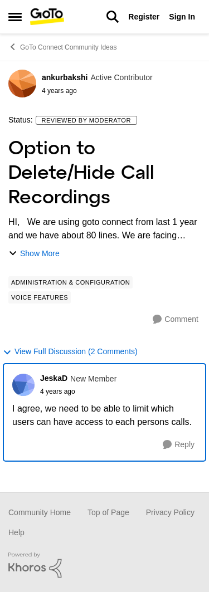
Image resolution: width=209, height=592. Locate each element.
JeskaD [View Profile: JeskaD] (53, 378)
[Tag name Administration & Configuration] (70, 282)
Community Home (39, 512)
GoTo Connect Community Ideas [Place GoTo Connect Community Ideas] (62, 46)
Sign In (182, 16)
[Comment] (175, 319)
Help (16, 532)
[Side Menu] (15, 16)
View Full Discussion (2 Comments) (70, 351)
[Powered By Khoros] (104, 565)
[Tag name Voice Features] (39, 297)
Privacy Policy (170, 512)
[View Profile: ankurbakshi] (22, 83)
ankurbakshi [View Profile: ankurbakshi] (65, 77)
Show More (34, 253)
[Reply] (179, 444)
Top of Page (108, 512)
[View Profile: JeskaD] (23, 385)
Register (143, 16)
